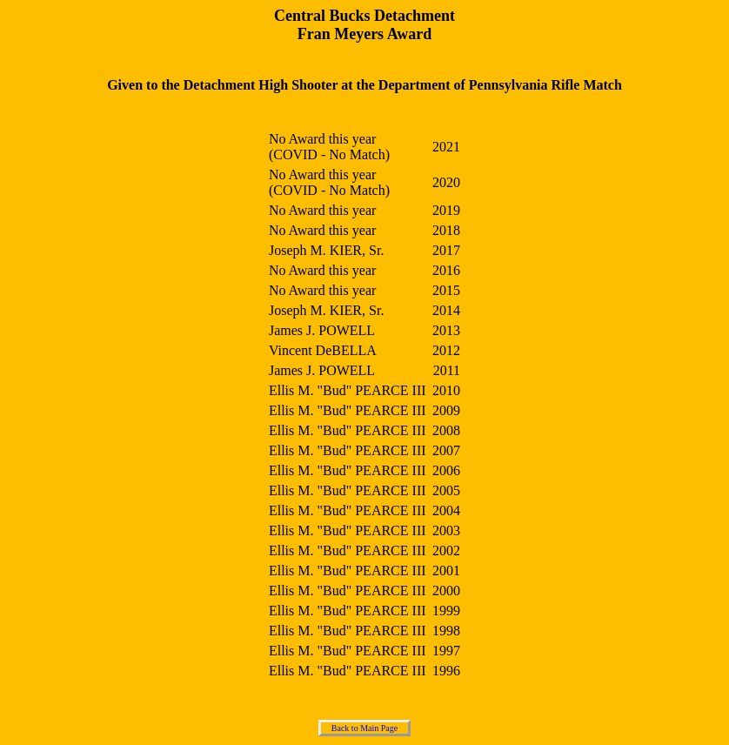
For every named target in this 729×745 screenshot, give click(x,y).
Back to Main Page (364, 728)
